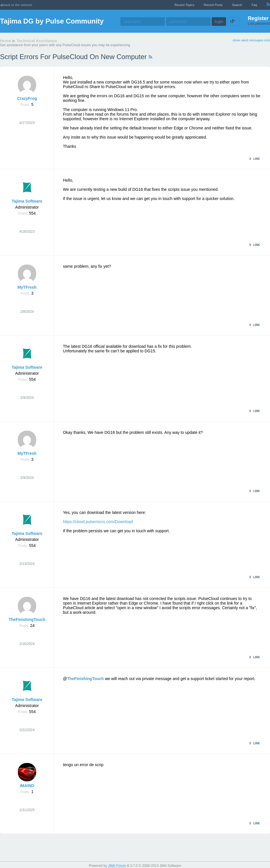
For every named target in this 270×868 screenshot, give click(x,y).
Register (258, 18)
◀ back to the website (16, 5)
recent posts (213, 5)
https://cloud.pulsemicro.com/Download (98, 521)
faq (254, 5)
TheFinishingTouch (27, 619)
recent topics (184, 5)
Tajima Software (27, 201)
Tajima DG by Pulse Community (52, 21)
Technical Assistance (37, 40)
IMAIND (27, 785)
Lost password (259, 24)
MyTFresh (27, 287)
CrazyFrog (27, 98)
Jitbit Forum (117, 866)
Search (237, 5)
